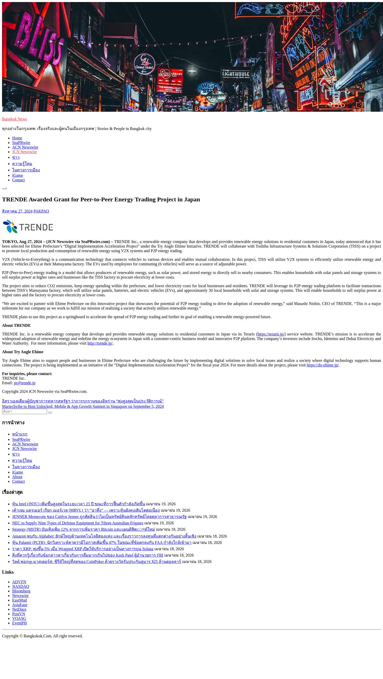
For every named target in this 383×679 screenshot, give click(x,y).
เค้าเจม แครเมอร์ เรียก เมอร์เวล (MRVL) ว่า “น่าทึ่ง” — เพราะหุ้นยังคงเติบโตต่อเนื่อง (86, 510)
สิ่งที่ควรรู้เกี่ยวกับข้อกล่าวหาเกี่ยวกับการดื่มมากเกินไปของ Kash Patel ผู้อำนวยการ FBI (87, 555)
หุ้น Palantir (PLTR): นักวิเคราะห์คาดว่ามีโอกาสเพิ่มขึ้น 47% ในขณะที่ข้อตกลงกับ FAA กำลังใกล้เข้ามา (102, 542)
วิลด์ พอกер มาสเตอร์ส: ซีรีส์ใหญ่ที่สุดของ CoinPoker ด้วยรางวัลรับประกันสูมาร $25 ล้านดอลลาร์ (96, 561)
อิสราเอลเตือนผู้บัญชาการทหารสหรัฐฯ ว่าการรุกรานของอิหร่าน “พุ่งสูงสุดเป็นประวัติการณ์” (83, 401)
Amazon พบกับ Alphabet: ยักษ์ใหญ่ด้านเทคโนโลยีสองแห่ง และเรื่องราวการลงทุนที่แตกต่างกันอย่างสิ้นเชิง (104, 536)
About (17, 477)
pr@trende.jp (24, 383)
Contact (18, 180)
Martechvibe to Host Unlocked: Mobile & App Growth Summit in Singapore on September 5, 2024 (83, 406)
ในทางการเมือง (26, 170)
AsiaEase (19, 605)
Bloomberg (21, 591)
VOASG (19, 618)
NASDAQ (20, 586)
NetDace (19, 609)
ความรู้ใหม (22, 163)
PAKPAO (41, 211)
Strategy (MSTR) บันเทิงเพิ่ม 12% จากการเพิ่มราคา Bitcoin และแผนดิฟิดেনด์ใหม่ (83, 529)
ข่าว (16, 157)
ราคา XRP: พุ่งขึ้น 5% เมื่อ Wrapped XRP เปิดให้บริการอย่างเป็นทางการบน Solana (82, 549)
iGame (17, 175)
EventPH (19, 623)
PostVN (18, 614)
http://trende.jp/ (100, 343)
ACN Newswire (25, 147)
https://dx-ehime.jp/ (323, 365)
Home (17, 138)
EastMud (19, 600)
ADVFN (19, 582)
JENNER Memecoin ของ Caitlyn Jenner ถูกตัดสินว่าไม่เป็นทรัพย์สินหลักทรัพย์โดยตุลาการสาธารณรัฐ (99, 516)
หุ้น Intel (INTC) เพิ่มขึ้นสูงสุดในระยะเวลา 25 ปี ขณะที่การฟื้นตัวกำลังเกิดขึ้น (78, 504)
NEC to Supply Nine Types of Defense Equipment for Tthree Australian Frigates (77, 523)
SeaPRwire (21, 142)
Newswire (20, 595)
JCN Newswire (24, 152)
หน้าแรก (19, 434)
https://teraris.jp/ (271, 334)
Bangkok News (14, 119)
